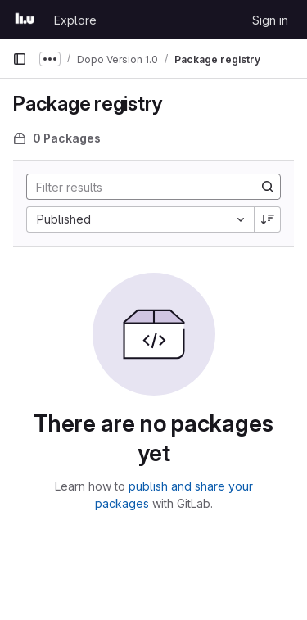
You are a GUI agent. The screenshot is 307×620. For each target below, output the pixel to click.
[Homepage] (25, 20)
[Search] (134, 187)
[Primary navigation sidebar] (20, 59)
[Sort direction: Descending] (268, 219)
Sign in (270, 20)
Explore (75, 20)
